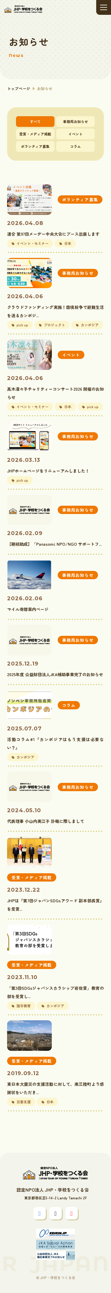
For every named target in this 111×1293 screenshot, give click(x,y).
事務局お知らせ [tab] (75, 121)
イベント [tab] (75, 133)
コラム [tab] (75, 146)
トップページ (18, 88)
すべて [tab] (35, 121)
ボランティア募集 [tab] (35, 146)
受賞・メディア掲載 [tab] (35, 133)
